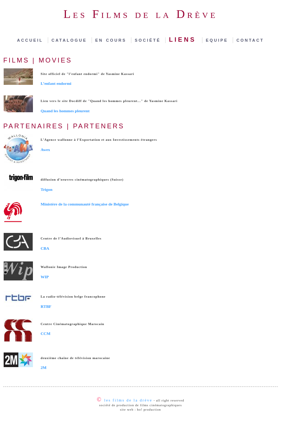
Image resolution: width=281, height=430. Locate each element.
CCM (45, 333)
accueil (31, 40)
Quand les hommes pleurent (65, 111)
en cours (112, 40)
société (149, 40)
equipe (218, 40)
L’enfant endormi (56, 83)
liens (185, 39)
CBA (45, 248)
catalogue (71, 40)
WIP (45, 277)
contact (250, 40)
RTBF (46, 306)
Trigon (46, 189)
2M (43, 367)
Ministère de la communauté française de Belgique (85, 204)
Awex (45, 149)
